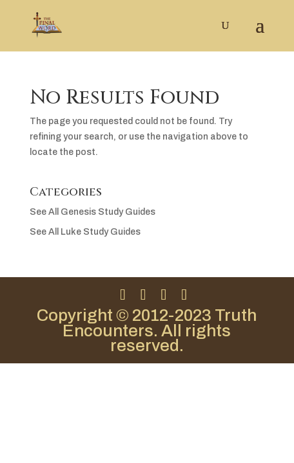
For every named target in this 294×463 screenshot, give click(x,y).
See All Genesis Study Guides (92, 212)
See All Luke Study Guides (85, 232)
